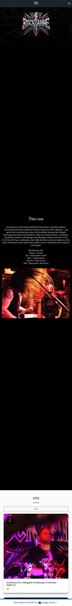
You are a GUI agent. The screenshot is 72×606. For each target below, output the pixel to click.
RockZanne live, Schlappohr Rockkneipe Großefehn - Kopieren (32, 584)
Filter (36, 510)
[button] (3, 3)
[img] (36, 547)
